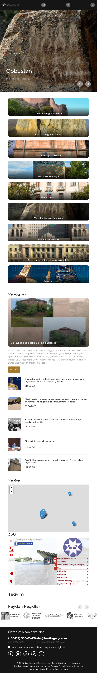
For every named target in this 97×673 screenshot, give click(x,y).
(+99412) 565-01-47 (21, 638)
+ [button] (11, 488)
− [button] (11, 492)
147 (41, 654)
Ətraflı (14, 369)
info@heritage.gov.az (51, 638)
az (43, 5)
